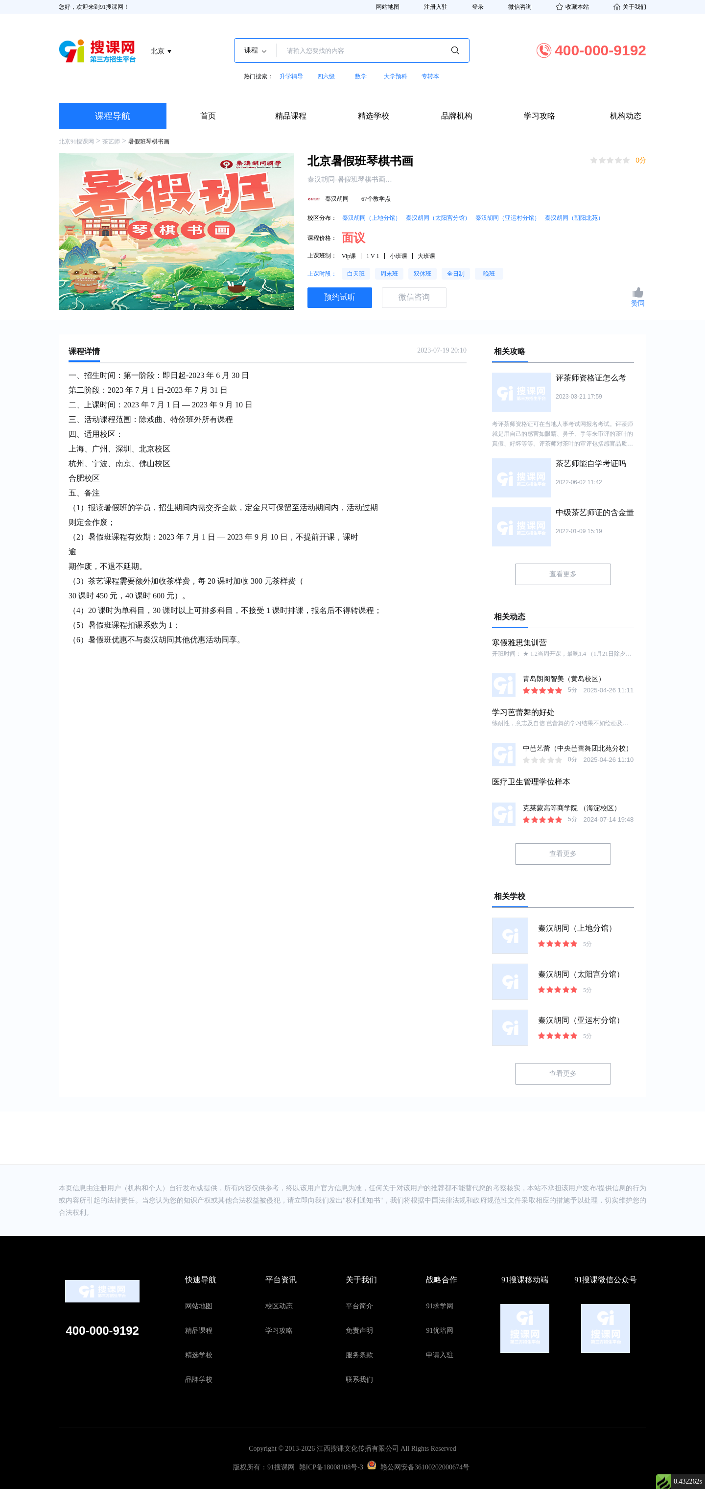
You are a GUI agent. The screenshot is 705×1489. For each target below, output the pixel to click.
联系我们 (359, 1379)
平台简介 (359, 1306)
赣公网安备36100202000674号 (425, 1467)
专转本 (430, 76)
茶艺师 (111, 141)
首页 (208, 116)
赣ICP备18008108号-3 (331, 1467)
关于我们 (629, 7)
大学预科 (395, 76)
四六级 (326, 76)
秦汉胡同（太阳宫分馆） (438, 217)
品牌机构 (456, 116)
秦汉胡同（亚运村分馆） (507, 217)
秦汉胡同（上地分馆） (371, 217)
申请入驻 (439, 1355)
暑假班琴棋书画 (148, 141)
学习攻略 (539, 116)
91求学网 (439, 1306)
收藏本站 (572, 7)
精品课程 (290, 116)
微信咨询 (520, 6)
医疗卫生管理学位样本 (531, 782)
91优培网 (439, 1330)
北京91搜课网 (76, 141)
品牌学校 (198, 1379)
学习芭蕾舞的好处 (523, 712)
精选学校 (373, 116)
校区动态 (279, 1306)
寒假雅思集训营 (519, 642)
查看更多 (563, 574)
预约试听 (339, 297)
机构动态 (625, 116)
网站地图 (388, 6)
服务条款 (359, 1355)
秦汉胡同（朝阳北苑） (574, 217)
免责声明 (359, 1330)
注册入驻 (435, 6)
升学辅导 (291, 76)
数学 (361, 76)
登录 (478, 6)
